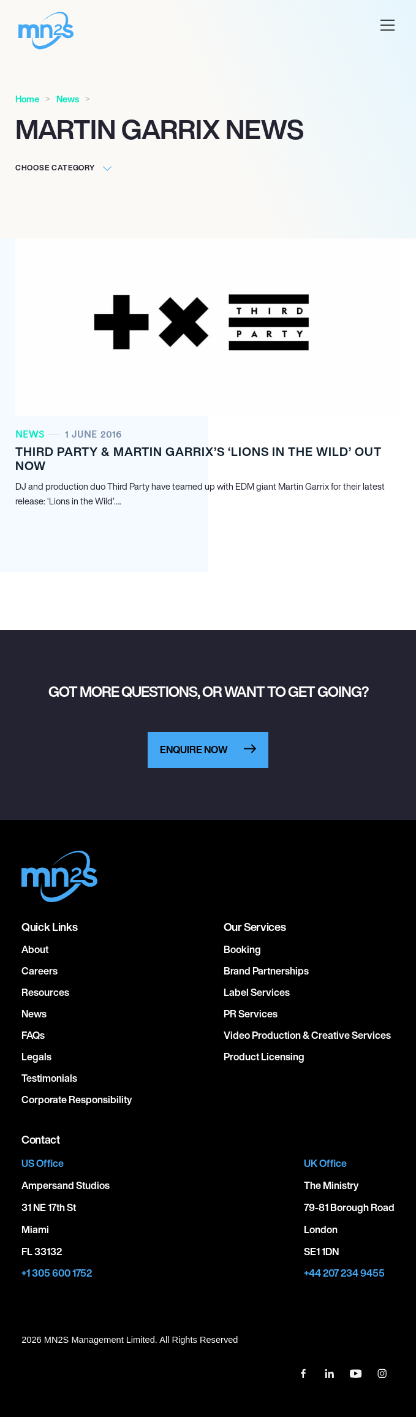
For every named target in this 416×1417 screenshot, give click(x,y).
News (67, 99)
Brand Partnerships (266, 970)
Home (27, 99)
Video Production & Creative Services (307, 1035)
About (34, 949)
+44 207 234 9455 (344, 1273)
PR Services (251, 1013)
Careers (39, 970)
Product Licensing (264, 1056)
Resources (45, 992)
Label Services (257, 992)
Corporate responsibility (76, 1099)
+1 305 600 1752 (56, 1273)
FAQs (33, 1035)
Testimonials (49, 1078)
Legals (36, 1056)
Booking (242, 949)
